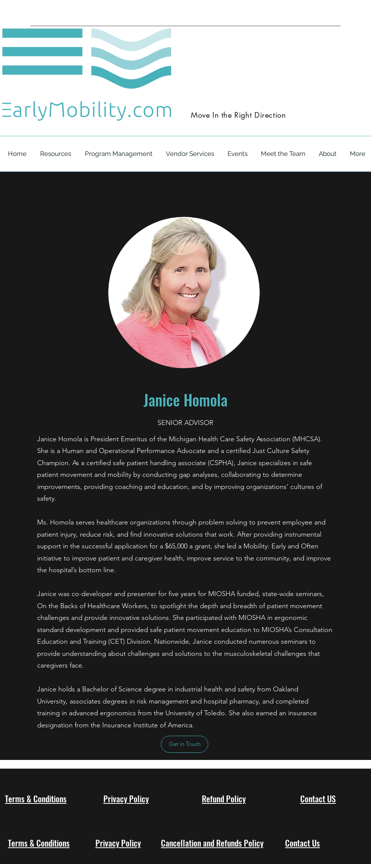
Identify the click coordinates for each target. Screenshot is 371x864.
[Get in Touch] (184, 744)
